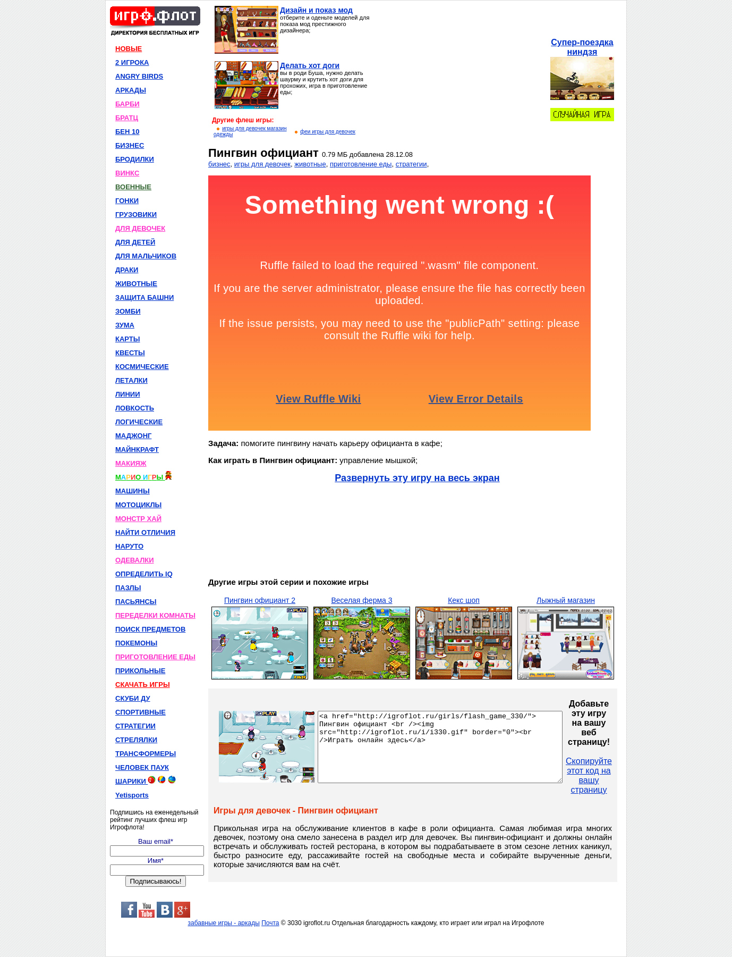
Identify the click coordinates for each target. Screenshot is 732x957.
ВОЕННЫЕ (133, 187)
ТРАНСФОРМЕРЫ (145, 754)
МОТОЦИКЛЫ (138, 505)
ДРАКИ (126, 270)
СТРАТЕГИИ (135, 726)
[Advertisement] (460, 72)
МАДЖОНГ (133, 436)
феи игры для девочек (327, 132)
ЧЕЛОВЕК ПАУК (142, 767)
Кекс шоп (464, 600)
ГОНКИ (127, 201)
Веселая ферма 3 (361, 600)
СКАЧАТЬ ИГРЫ (142, 685)
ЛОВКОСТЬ (134, 408)
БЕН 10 (127, 132)
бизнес (219, 164)
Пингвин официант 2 (259, 600)
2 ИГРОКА (132, 62)
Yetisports (132, 795)
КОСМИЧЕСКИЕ (142, 367)
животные (310, 164)
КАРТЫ (127, 339)
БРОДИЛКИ (134, 159)
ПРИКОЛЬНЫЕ (140, 671)
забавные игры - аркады (224, 923)
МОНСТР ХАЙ (138, 519)
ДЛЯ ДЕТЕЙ (135, 242)
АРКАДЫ (130, 90)
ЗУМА (124, 325)
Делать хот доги (309, 65)
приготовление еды (361, 164)
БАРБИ (127, 104)
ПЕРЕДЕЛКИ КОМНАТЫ (155, 615)
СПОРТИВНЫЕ (140, 712)
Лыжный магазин (566, 600)
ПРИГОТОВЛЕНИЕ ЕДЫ (155, 657)
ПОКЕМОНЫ (136, 643)
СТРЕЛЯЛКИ (136, 740)
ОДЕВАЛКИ (134, 560)
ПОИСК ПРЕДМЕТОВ (150, 629)
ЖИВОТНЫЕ (136, 284)
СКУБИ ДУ (132, 698)
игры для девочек (262, 164)
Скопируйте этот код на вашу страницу (618, 775)
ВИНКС (127, 173)
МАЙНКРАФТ (137, 450)
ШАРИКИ (145, 780)
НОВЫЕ (128, 49)
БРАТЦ (126, 118)
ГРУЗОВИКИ (136, 215)
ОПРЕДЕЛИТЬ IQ (144, 574)
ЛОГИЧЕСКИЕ (139, 422)
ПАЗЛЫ (128, 588)
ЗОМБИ (128, 311)
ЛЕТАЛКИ (131, 380)
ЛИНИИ (127, 394)
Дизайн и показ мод (316, 10)
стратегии (411, 164)
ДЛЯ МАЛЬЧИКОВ (145, 256)
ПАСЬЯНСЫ (136, 602)
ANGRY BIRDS (139, 76)
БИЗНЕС (129, 145)
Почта (270, 923)
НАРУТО (129, 546)
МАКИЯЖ (131, 463)
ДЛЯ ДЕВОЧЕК (140, 228)
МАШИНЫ (132, 491)
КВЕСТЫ (130, 353)
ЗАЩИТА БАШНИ (144, 297)
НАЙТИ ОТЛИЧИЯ (145, 532)
